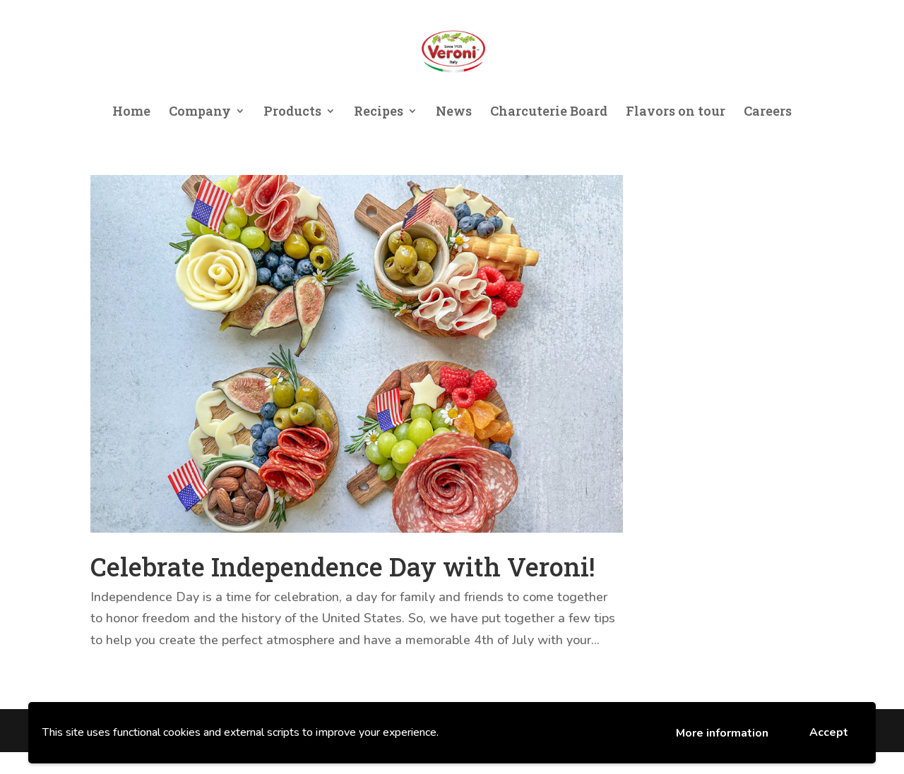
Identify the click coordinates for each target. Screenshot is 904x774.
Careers (768, 112)
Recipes (378, 112)
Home (131, 112)
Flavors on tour (675, 112)
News (454, 112)
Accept (828, 732)
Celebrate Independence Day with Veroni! (342, 566)
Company (200, 112)
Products (292, 112)
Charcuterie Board (548, 112)
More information (722, 733)
